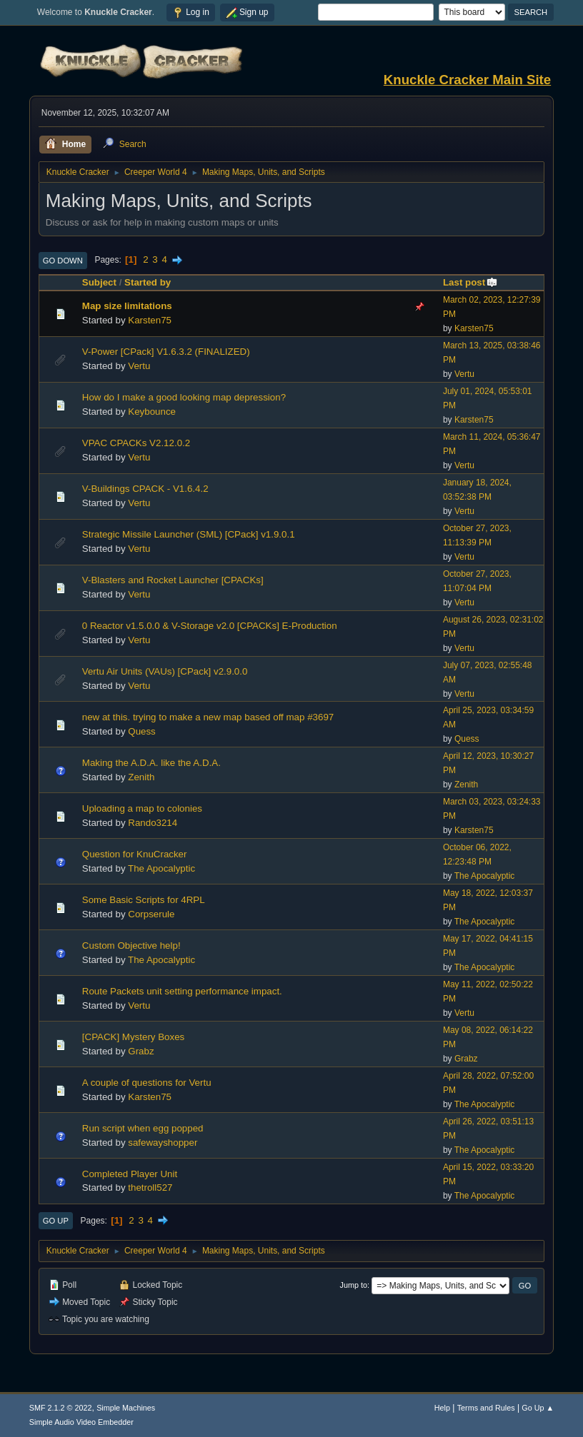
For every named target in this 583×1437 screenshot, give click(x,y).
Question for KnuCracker (134, 854)
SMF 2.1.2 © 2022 (60, 1407)
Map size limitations (127, 306)
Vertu (139, 365)
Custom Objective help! (131, 945)
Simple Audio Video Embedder (81, 1422)
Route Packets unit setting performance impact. (182, 991)
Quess (142, 731)
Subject (99, 282)
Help (442, 1407)
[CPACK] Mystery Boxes (133, 1037)
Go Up (56, 1220)
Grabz (141, 1051)
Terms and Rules (486, 1407)
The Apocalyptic (161, 868)
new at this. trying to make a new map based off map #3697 (208, 717)
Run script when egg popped (143, 1128)
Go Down (63, 260)
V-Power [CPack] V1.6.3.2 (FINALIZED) (166, 351)
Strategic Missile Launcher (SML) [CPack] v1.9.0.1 (188, 534)
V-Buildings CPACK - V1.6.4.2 (145, 488)
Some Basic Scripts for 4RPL (143, 899)
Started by (147, 282)
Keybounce (152, 411)
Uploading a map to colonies (142, 808)
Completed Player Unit (129, 1174)
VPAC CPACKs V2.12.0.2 (136, 443)
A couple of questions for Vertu (146, 1082)
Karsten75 (149, 320)
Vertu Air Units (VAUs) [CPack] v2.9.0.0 (165, 671)
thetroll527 (150, 1187)
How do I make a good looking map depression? (184, 397)
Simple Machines (125, 1407)
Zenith (141, 777)
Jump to (353, 1285)
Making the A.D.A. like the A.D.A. (151, 762)
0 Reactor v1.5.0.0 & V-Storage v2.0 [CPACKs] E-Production (209, 625)
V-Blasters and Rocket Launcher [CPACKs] (173, 580)
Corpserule (151, 914)
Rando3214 (152, 822)
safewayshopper (162, 1142)
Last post (470, 282)
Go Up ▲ (538, 1407)
